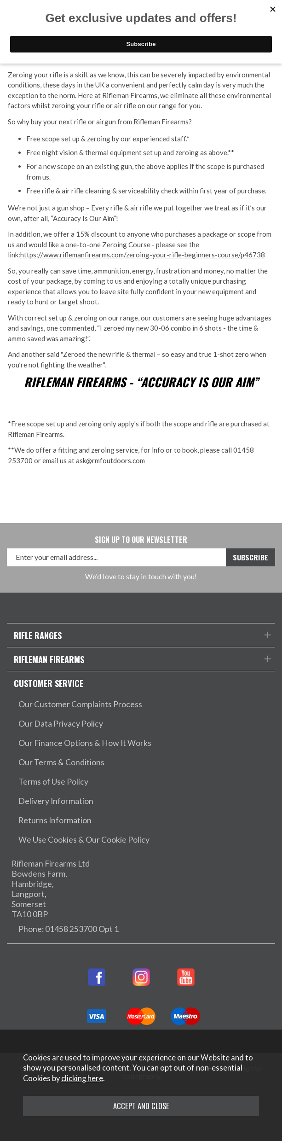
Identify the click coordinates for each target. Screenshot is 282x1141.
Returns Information (55, 820)
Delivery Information (55, 801)
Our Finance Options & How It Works (84, 743)
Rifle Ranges (38, 635)
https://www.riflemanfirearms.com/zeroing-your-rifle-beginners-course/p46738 (142, 254)
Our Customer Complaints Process (80, 704)
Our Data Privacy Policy (60, 723)
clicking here (82, 1078)
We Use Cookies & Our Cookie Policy (84, 839)
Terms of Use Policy (53, 781)
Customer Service (48, 683)
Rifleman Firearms (49, 659)
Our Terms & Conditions (61, 762)
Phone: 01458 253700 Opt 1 (68, 929)
